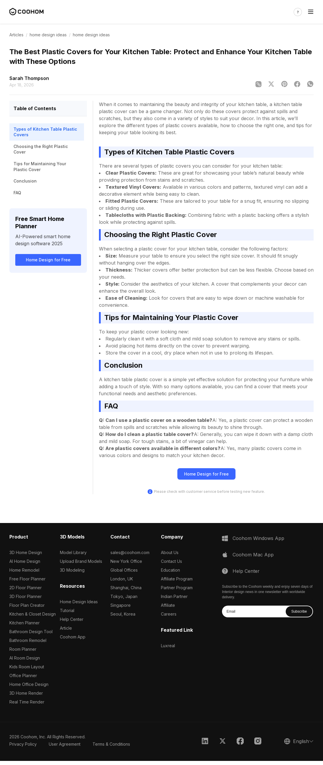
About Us (170, 552)
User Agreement (64, 744)
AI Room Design (24, 657)
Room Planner (22, 649)
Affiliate (168, 605)
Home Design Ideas (79, 601)
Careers (168, 613)
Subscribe (299, 611)
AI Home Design (24, 561)
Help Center (71, 619)
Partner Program (177, 587)
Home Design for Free (48, 259)
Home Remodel (24, 570)
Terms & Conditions (111, 744)
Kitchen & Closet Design (32, 613)
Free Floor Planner (27, 578)
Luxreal (168, 645)
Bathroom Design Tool (31, 631)
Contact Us (171, 561)
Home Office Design (28, 684)
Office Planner (23, 675)
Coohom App (72, 636)
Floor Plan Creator (27, 605)
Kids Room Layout (26, 666)
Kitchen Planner (24, 622)
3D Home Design (25, 552)
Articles (16, 34)
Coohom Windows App (258, 538)
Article (66, 628)
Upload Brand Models (81, 561)
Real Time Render (26, 701)
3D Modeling (72, 570)
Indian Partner (174, 596)
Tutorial (67, 610)
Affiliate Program (177, 578)
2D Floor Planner (25, 587)
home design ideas (48, 34)
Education (170, 570)
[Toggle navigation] (311, 12)
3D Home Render (26, 693)
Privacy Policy (23, 744)
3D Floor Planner (25, 596)
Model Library (73, 552)
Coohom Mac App (253, 555)
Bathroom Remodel (27, 640)
